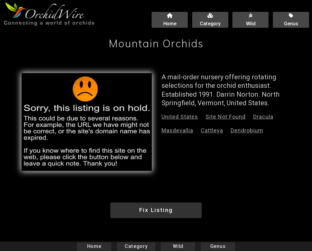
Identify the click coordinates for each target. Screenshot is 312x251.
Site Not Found (226, 116)
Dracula (263, 116)
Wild (178, 246)
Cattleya (212, 130)
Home (94, 246)
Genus (217, 246)
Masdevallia (177, 130)
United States (179, 116)
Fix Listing (156, 209)
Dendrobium (247, 130)
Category (136, 246)
